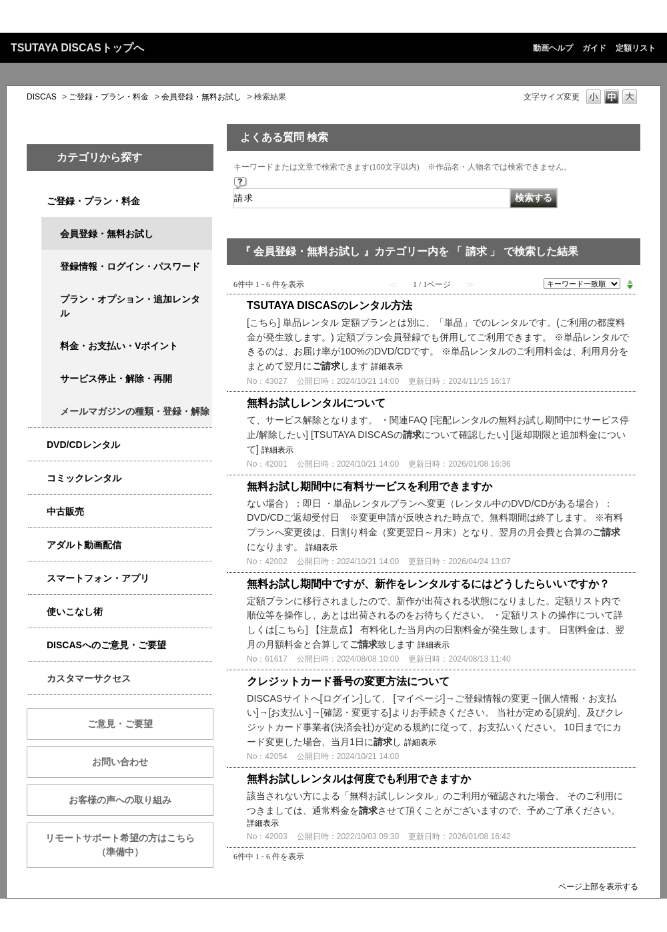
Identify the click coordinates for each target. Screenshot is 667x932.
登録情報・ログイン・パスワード (130, 266)
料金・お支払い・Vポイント (119, 345)
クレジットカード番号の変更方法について (348, 681)
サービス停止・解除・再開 (116, 378)
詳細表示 (387, 367)
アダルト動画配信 (84, 544)
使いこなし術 (75, 611)
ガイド (594, 48)
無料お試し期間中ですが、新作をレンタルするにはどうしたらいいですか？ (428, 584)
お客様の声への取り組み (120, 799)
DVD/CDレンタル (83, 444)
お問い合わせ (120, 761)
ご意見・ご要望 (120, 723)
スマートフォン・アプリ (98, 578)
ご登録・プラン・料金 (109, 96)
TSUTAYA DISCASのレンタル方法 (329, 305)
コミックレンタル (84, 478)
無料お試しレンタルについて (316, 403)
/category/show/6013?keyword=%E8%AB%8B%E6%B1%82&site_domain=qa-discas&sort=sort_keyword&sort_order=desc (37, 512)
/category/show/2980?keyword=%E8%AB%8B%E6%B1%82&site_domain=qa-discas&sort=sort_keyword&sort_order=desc (37, 445)
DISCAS (42, 96)
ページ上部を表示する (598, 886)
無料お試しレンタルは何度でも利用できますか (359, 778)
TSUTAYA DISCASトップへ (77, 47)
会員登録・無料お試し (201, 96)
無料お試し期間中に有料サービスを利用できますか (369, 486)
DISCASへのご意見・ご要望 (106, 645)
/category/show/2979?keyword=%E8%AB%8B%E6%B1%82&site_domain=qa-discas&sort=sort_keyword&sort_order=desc (37, 201)
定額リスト (636, 48)
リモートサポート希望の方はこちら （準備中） (129, 845)
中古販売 (65, 511)
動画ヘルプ (553, 48)
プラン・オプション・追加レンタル (130, 306)
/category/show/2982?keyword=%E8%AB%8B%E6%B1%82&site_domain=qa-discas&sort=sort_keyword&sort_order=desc (37, 578)
